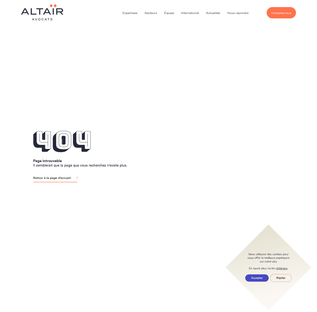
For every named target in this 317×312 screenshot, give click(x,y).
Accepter (257, 278)
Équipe (169, 13)
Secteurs (151, 13)
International (190, 13)
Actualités (213, 13)
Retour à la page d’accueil (56, 178)
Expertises (130, 13)
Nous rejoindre (237, 13)
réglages (281, 268)
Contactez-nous (281, 13)
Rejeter (280, 278)
